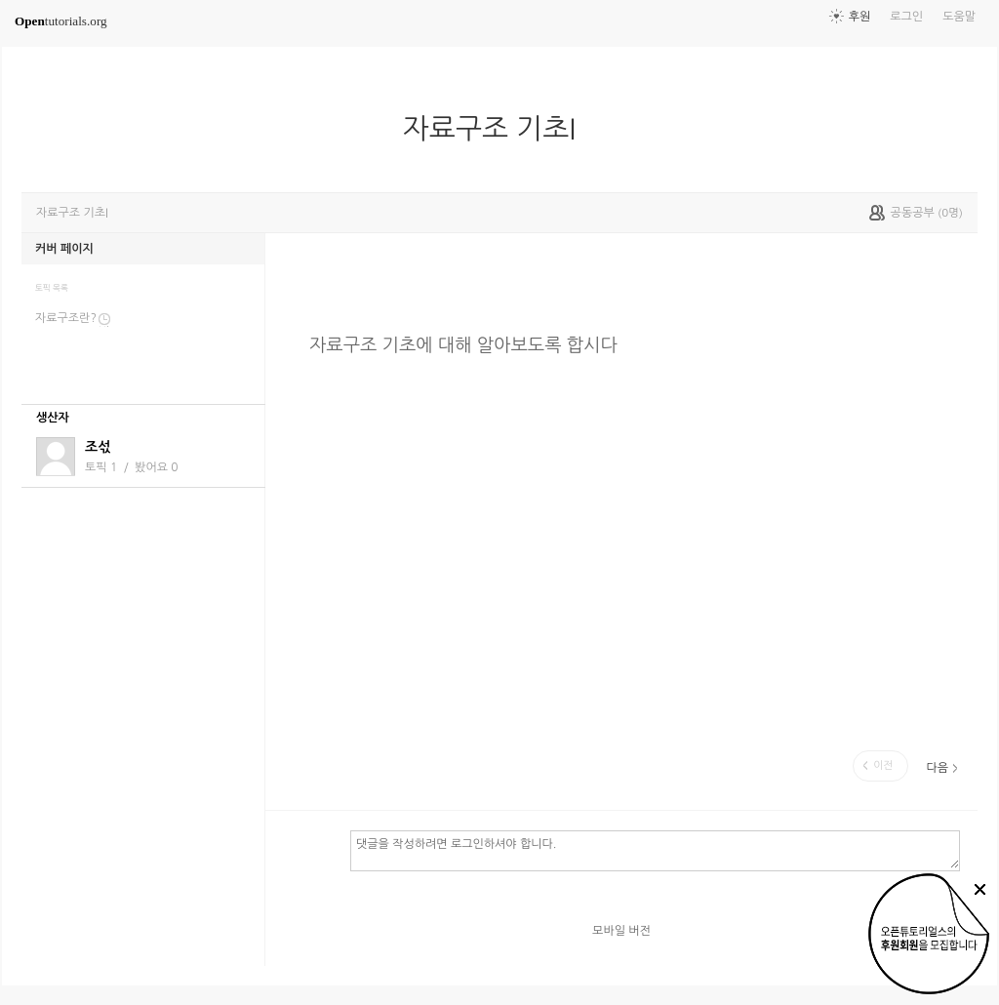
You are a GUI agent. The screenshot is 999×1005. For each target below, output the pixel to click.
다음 (937, 768)
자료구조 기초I (497, 128)
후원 (860, 16)
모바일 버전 (621, 931)
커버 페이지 (64, 249)
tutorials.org (61, 21)
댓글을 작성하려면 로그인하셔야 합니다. (655, 849)
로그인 (906, 16)
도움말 (959, 16)
